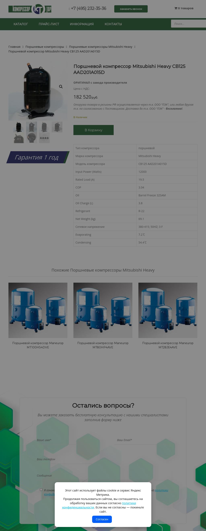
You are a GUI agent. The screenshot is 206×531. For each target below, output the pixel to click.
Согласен (102, 519)
